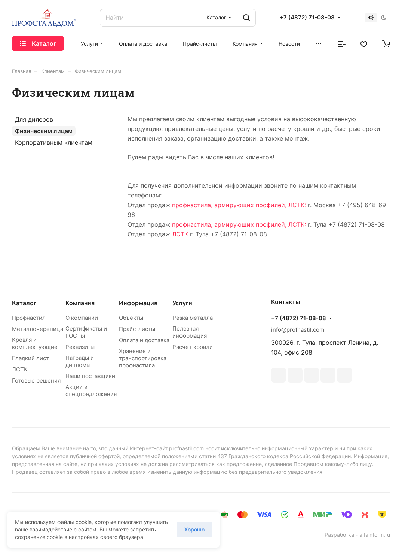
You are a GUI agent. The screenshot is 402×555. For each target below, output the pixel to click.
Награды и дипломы (79, 361)
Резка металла (192, 317)
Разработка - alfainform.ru (357, 534)
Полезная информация (189, 332)
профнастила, (192, 205)
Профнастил (29, 317)
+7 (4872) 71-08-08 (307, 17)
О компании (81, 317)
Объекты (131, 317)
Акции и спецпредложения (91, 390)
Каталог (24, 303)
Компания (80, 303)
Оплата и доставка (144, 340)
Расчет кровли (192, 346)
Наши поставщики (90, 376)
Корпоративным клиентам (53, 142)
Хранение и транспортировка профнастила (142, 358)
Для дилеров (34, 119)
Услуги (182, 303)
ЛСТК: (297, 205)
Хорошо (194, 529)
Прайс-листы (137, 328)
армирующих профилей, (250, 205)
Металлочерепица (37, 328)
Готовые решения (36, 380)
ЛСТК (180, 234)
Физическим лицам (44, 131)
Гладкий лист (30, 358)
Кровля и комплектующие (35, 343)
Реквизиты (80, 346)
